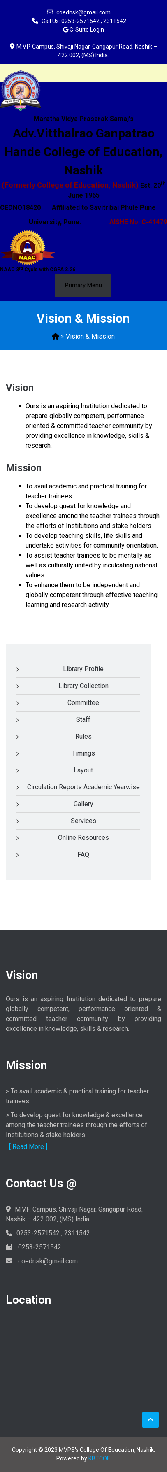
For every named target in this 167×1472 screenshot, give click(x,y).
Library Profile (83, 669)
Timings (83, 753)
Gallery (83, 804)
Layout (83, 770)
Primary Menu (83, 285)
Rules (83, 736)
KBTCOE (99, 1458)
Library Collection (83, 686)
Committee (83, 703)
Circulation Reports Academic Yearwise (83, 787)
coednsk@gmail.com (83, 12)
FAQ (83, 854)
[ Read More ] (28, 1147)
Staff (83, 719)
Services (83, 821)
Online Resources (83, 838)
